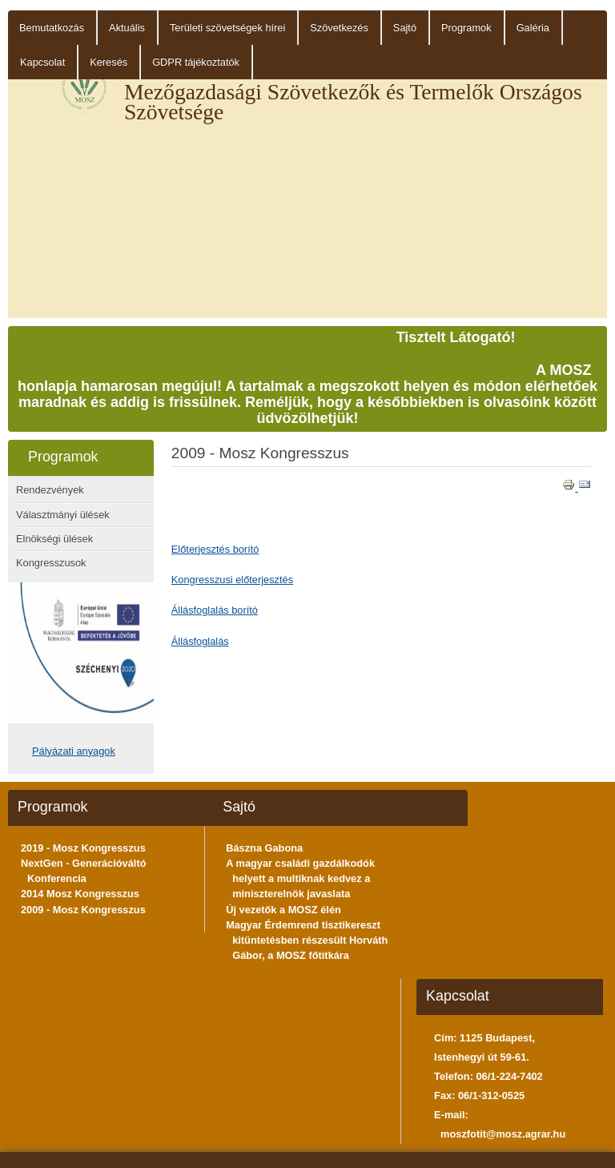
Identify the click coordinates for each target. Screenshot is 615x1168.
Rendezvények (50, 490)
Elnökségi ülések (54, 539)
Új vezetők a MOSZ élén (283, 910)
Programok (466, 28)
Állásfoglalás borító (214, 610)
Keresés (108, 62)
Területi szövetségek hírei (227, 28)
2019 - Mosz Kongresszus (83, 848)
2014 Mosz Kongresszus (80, 894)
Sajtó (404, 28)
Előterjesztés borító (215, 549)
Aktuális (127, 28)
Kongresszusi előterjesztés (232, 580)
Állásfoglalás (200, 641)
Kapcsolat (42, 62)
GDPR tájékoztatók (195, 62)
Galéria (533, 28)
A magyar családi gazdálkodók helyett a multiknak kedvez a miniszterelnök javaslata (300, 878)
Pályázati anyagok (73, 751)
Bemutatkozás (51, 28)
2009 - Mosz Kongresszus (83, 910)
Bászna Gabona (264, 848)
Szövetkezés (339, 28)
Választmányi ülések (63, 515)
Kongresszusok (51, 563)
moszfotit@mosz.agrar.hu (502, 1134)
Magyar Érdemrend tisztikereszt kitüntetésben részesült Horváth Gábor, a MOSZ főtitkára (307, 940)
